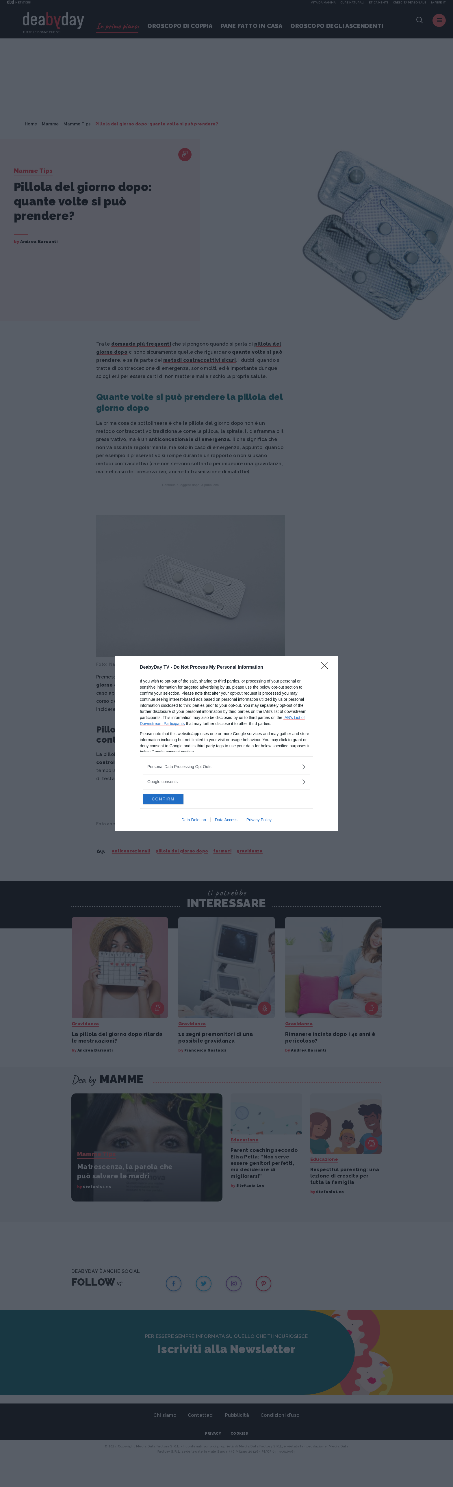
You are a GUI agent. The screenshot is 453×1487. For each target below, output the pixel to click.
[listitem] (226, 766)
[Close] (326, 666)
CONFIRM (170, 799)
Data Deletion (193, 820)
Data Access (226, 820)
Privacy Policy (259, 820)
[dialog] (226, 743)
